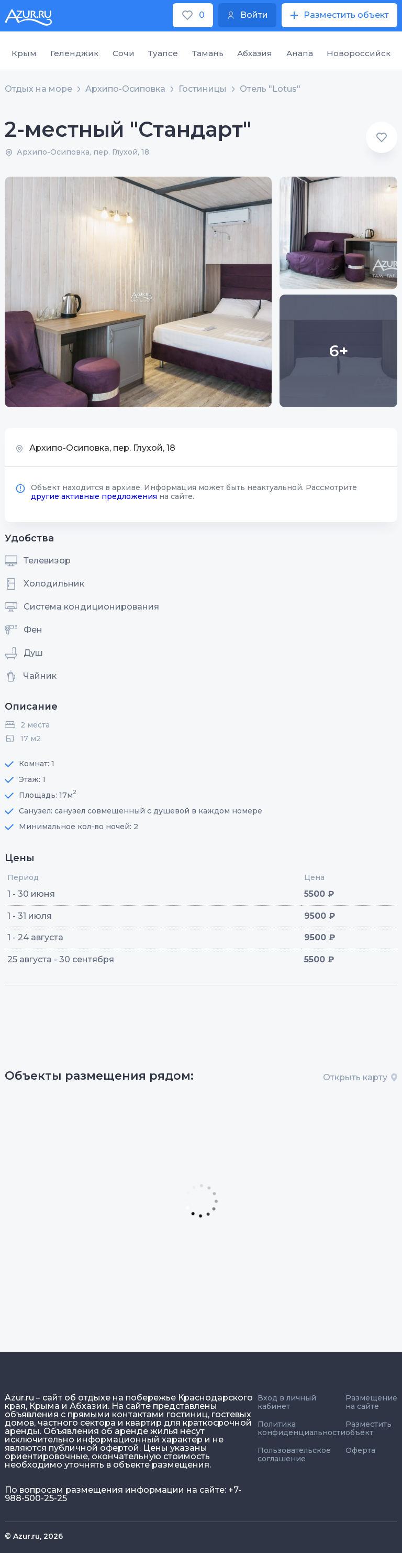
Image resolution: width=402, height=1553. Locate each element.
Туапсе (163, 53)
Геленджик (74, 53)
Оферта (360, 1450)
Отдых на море (38, 89)
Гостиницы (202, 89)
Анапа (299, 53)
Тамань (208, 53)
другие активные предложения (94, 496)
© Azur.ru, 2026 (34, 1536)
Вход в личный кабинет (287, 1402)
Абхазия (254, 53)
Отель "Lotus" (270, 89)
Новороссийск (358, 53)
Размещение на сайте (371, 1402)
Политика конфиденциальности (301, 1428)
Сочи (124, 53)
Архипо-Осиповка (125, 89)
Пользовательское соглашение (294, 1454)
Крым (24, 53)
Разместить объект (368, 1428)
